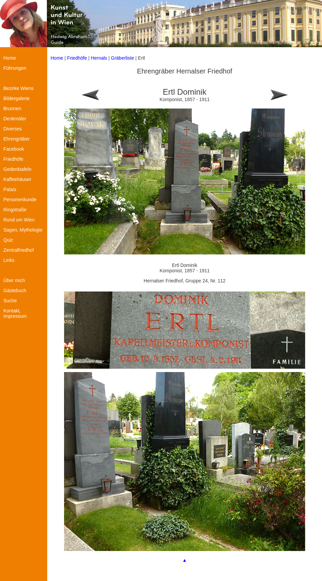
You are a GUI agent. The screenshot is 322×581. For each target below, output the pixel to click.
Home (57, 58)
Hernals (99, 58)
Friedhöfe (77, 58)
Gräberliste (123, 58)
